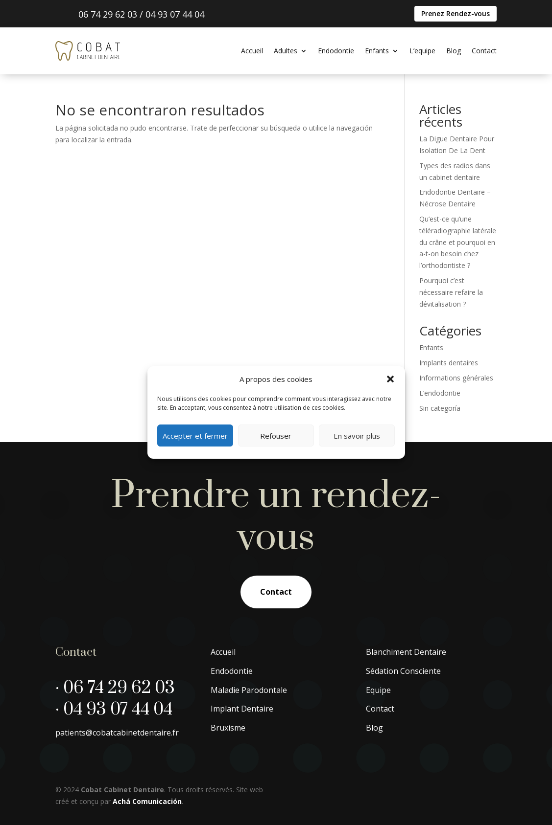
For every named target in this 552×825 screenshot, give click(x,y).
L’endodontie (439, 393)
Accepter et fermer (195, 436)
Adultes (285, 50)
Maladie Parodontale (249, 690)
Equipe (378, 690)
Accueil (252, 50)
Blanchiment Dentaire (406, 652)
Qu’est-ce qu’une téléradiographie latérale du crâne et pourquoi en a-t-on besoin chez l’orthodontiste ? (457, 242)
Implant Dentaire (242, 708)
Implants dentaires (448, 362)
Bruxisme (228, 727)
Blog (453, 50)
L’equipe (422, 50)
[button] (390, 379)
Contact (484, 50)
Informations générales (456, 377)
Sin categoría (439, 408)
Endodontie (336, 50)
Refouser (275, 436)
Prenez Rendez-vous (455, 13)
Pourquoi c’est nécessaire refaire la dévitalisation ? (451, 292)
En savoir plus (357, 436)
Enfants (377, 50)
